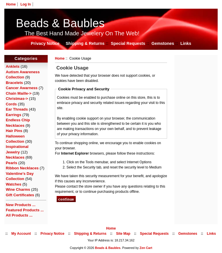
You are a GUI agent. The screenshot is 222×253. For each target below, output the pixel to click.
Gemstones (162, 43)
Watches (13, 184)
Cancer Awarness (22, 88)
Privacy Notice (45, 43)
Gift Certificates (20, 195)
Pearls (11, 163)
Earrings (13, 115)
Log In (26, 4)
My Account (21, 234)
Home (11, 4)
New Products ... (21, 205)
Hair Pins (14, 131)
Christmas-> (17, 98)
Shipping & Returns (85, 43)
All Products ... (19, 215)
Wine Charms (18, 189)
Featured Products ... (25, 210)
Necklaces (15, 157)
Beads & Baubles (60, 23)
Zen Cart (146, 248)
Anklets (13, 66)
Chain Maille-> (19, 93)
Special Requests (128, 43)
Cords (11, 104)
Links (185, 43)
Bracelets (14, 82)
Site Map (123, 234)
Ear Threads (17, 109)
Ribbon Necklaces (22, 168)
